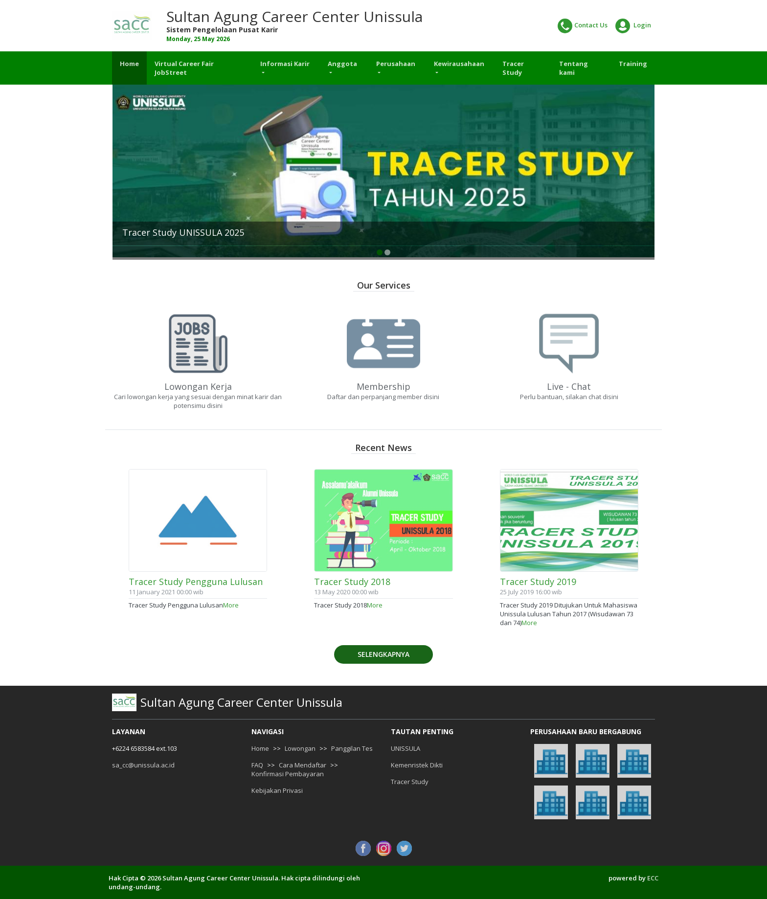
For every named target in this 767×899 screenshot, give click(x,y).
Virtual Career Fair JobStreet (184, 68)
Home (129, 63)
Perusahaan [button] (395, 63)
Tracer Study (513, 68)
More (231, 605)
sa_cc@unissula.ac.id (143, 765)
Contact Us (583, 26)
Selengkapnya (383, 654)
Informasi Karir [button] (285, 63)
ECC (652, 878)
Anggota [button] (342, 63)
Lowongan (300, 748)
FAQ (257, 765)
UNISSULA (405, 748)
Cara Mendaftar (302, 765)
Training (633, 63)
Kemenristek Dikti (417, 765)
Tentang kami (573, 68)
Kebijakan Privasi (277, 790)
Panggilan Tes (352, 748)
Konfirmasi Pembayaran (287, 773)
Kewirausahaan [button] (459, 63)
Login (633, 26)
